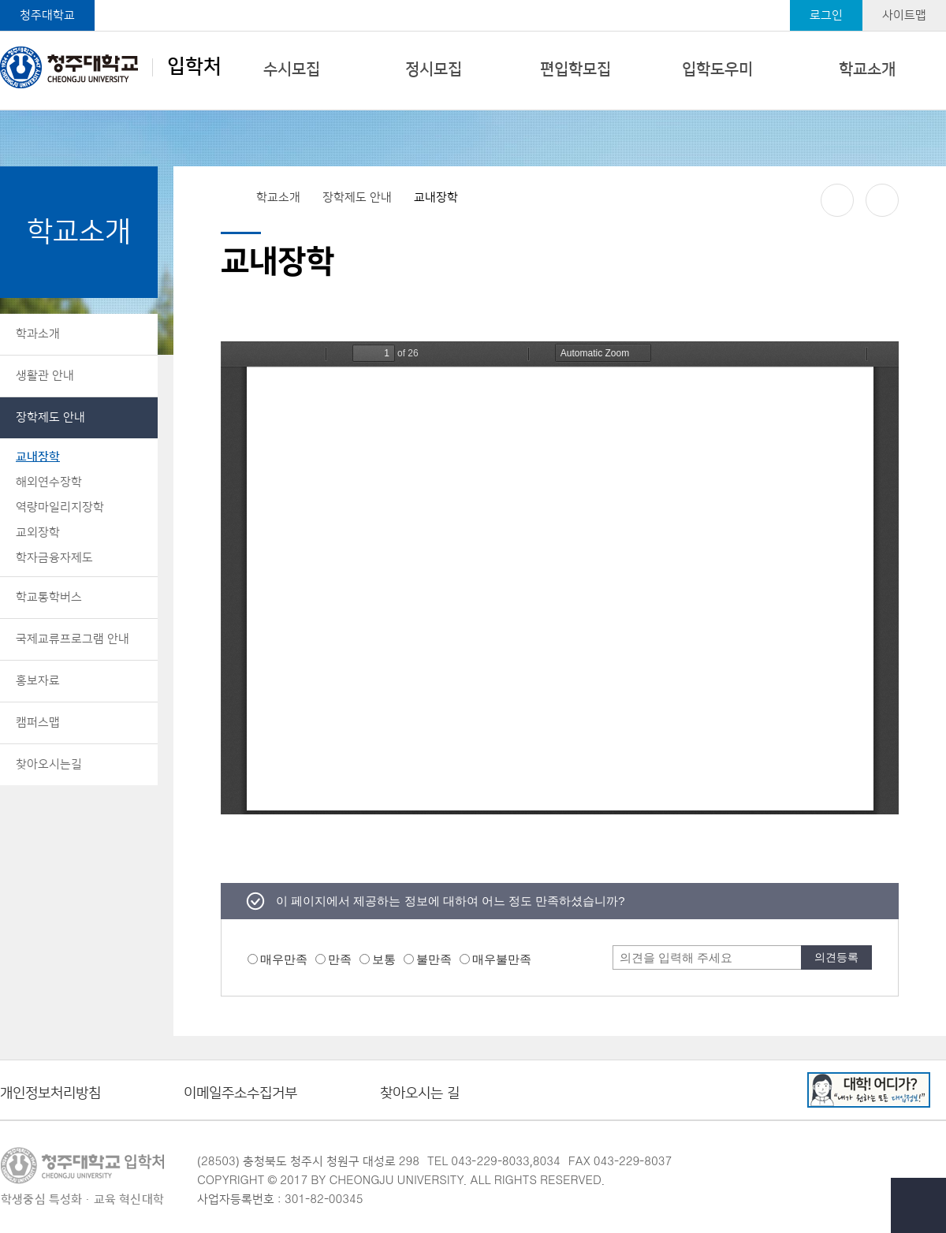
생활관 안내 (45, 375)
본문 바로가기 (473, 1)
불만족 (434, 959)
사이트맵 (904, 15)
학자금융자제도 (54, 557)
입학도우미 (717, 69)
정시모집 (433, 69)
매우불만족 (501, 959)
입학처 (111, 67)
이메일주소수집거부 (240, 1093)
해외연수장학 (49, 482)
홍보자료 (38, 680)
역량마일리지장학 (60, 507)
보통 (384, 959)
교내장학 (38, 457)
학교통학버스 (49, 597)
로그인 (826, 15)
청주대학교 (47, 15)
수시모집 (291, 69)
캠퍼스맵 (38, 722)
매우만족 (283, 959)
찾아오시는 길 (420, 1093)
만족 (340, 959)
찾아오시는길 (49, 764)
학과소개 (38, 334)
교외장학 (38, 532)
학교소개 (867, 69)
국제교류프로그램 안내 (72, 639)
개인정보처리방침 (50, 1093)
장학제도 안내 (50, 417)
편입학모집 (575, 69)
